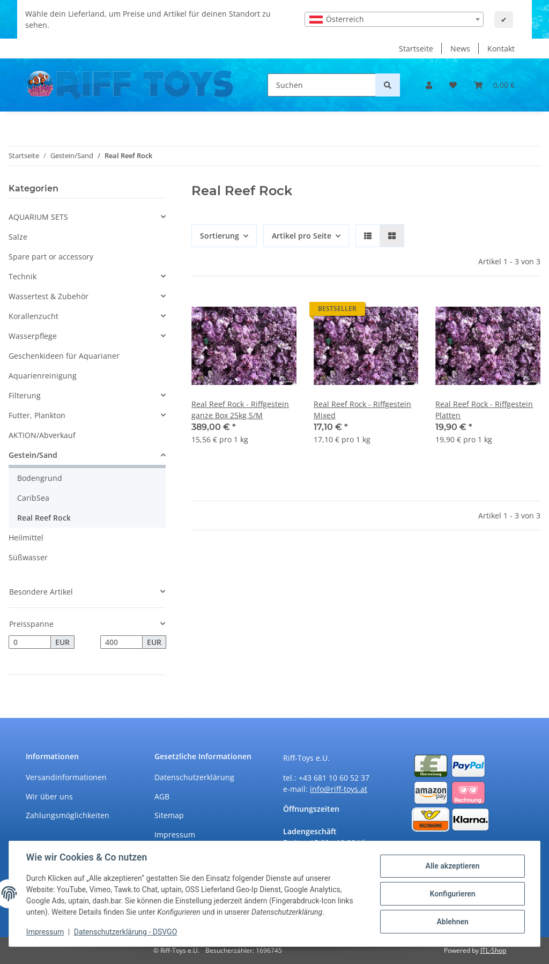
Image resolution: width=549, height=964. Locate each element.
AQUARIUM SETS (38, 217)
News (460, 48)
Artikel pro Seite (301, 236)
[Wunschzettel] (453, 84)
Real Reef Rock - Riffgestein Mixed (362, 409)
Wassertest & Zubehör (48, 296)
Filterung (25, 395)
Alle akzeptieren (452, 866)
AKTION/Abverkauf (42, 435)
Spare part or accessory (51, 256)
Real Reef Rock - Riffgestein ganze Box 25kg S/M (240, 409)
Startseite (416, 48)
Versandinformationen (66, 777)
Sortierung (219, 236)
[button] (429, 84)
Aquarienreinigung (43, 375)
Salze (18, 237)
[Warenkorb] (494, 84)
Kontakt (501, 48)
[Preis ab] (30, 642)
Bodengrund (39, 478)
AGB (161, 796)
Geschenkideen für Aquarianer (64, 356)
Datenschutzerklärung (194, 777)
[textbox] (394, 19)
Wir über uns (49, 796)
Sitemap (169, 815)
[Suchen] (322, 85)
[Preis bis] (121, 642)
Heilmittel (26, 537)
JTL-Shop (493, 950)
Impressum (174, 834)
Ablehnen (452, 921)
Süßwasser (28, 557)
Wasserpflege (33, 336)
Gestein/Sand (33, 455)
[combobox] (394, 19)
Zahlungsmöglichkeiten (67, 815)
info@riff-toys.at (338, 789)
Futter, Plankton (37, 415)
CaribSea (33, 498)
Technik (22, 276)
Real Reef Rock (44, 518)
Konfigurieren (452, 893)
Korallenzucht (33, 316)
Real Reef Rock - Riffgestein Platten (484, 409)
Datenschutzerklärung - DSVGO (125, 932)
